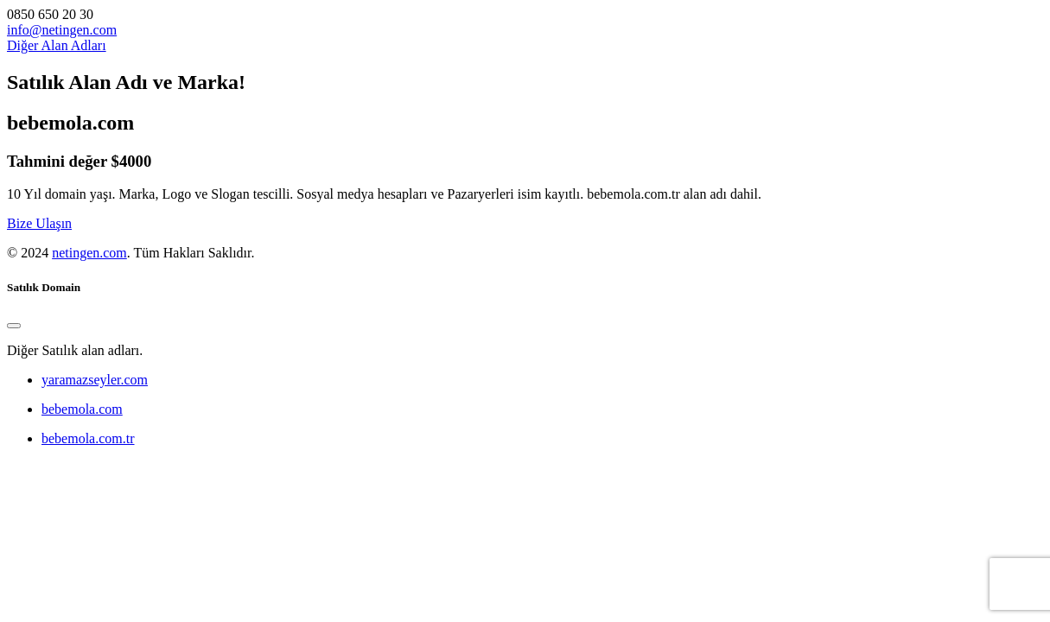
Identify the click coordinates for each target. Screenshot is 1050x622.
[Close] (14, 325)
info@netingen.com (62, 29)
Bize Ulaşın (39, 223)
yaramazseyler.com (94, 379)
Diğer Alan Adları (56, 45)
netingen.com (89, 252)
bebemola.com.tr (88, 438)
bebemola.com (82, 409)
